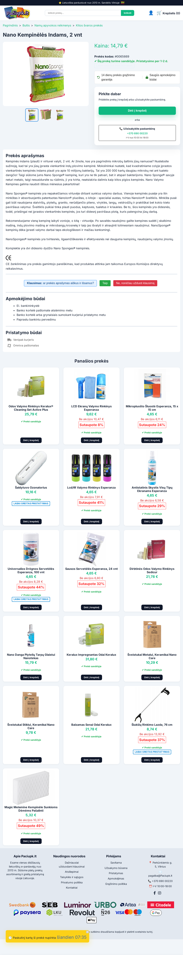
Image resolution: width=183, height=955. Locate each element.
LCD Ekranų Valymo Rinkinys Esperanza (91, 407)
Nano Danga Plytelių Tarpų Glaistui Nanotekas (31, 656)
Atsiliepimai (71, 871)
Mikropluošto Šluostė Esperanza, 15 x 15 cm (152, 407)
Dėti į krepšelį (137, 110)
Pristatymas (116, 873)
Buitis (26, 25)
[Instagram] (159, 893)
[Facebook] (155, 893)
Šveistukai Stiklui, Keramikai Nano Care (31, 726)
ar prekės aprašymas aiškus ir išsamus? (60, 283)
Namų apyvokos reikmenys (52, 25)
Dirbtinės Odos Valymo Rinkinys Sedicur (152, 570)
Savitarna (116, 862)
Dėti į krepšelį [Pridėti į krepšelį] (31, 440)
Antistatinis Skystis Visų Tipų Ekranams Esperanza (152, 489)
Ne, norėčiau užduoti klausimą (135, 283)
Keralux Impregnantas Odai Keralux (91, 654)
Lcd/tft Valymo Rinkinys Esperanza (91, 487)
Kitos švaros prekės (89, 25)
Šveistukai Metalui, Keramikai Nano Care (152, 656)
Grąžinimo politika (116, 883)
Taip (105, 283)
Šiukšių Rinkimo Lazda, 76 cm (152, 724)
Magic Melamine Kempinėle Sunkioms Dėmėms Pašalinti (31, 808)
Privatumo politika (72, 882)
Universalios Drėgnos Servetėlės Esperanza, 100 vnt (31, 570)
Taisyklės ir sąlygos (71, 877)
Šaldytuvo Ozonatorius (31, 487)
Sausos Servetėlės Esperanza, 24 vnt (91, 569)
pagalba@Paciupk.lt (160, 875)
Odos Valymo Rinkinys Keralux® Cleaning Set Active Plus (31, 407)
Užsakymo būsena (116, 867)
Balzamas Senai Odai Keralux (91, 724)
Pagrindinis (10, 25)
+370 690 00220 (137, 133)
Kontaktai (71, 887)
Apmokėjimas (116, 878)
